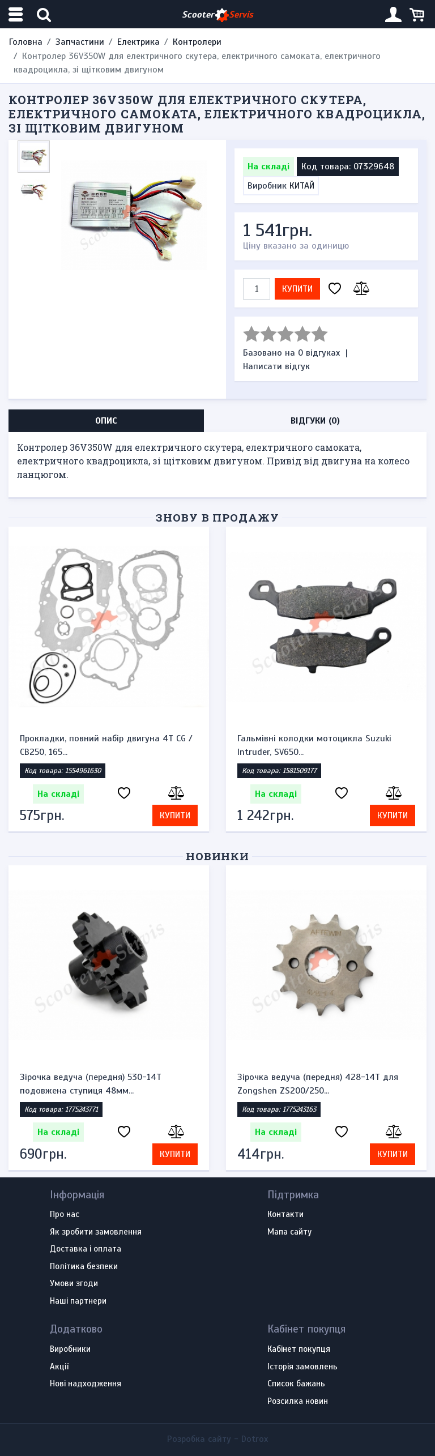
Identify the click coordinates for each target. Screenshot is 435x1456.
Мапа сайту (289, 1232)
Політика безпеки (84, 1266)
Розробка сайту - (217, 1439)
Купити (297, 288)
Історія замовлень (302, 1367)
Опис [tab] (106, 420)
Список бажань (296, 1384)
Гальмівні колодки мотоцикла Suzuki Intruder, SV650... (314, 745)
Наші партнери (78, 1301)
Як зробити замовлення (96, 1232)
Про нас (64, 1214)
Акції (59, 1367)
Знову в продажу (217, 517)
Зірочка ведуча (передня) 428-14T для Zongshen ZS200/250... (317, 1083)
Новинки (218, 856)
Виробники (70, 1349)
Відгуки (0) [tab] (315, 420)
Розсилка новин (297, 1401)
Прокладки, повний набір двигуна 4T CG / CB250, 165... (106, 745)
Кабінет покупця (298, 1349)
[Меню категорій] (17, 14)
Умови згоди (74, 1283)
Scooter (217, 15)
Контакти (285, 1214)
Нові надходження (85, 1384)
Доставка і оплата (85, 1249)
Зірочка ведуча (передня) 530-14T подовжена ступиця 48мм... (90, 1083)
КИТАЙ (301, 185)
